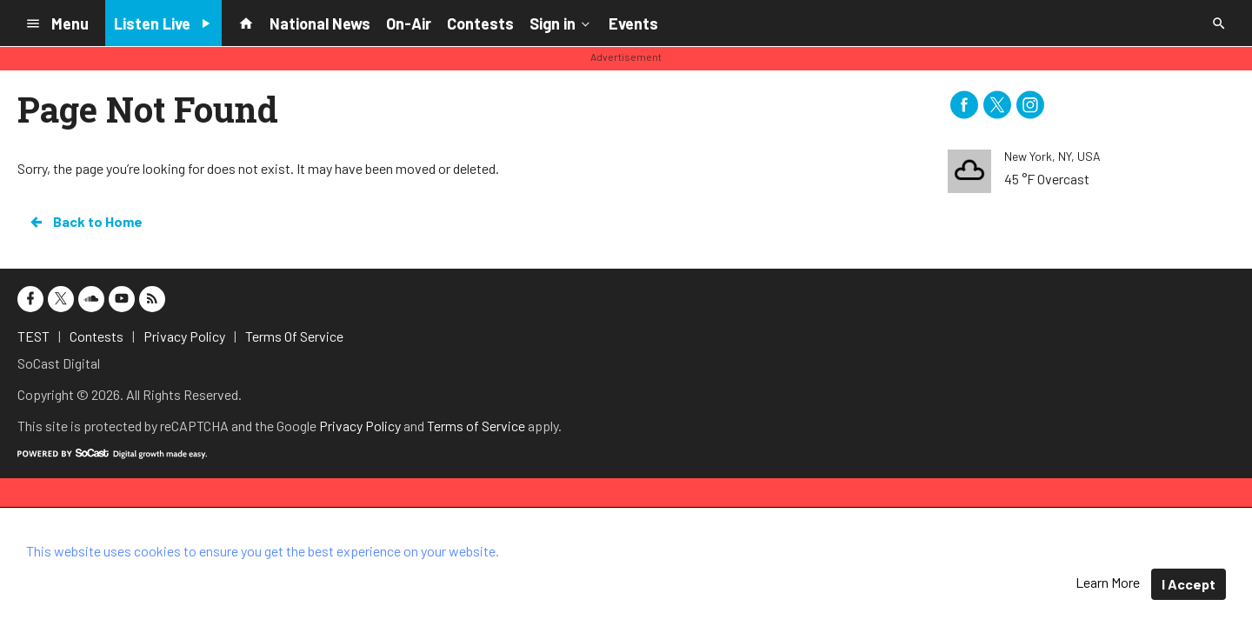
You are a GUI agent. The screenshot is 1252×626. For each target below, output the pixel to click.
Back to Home (85, 221)
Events (633, 23)
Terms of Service (476, 425)
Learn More (1108, 582)
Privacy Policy (360, 425)
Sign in (561, 22)
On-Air (408, 23)
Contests (480, 23)
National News (320, 23)
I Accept (1188, 584)
